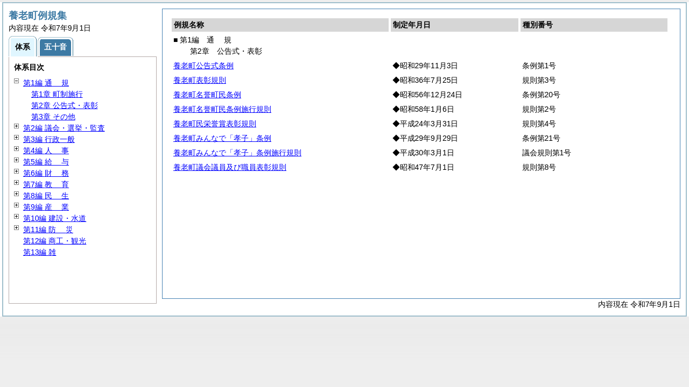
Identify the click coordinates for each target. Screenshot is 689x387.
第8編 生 (46, 195)
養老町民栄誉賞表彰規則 (214, 123)
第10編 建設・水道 (54, 218)
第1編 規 (46, 82)
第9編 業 (46, 207)
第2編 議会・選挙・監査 (64, 128)
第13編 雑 (39, 252)
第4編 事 (46, 150)
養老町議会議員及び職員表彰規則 (229, 167)
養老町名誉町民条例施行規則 (222, 109)
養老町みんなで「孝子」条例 (222, 138)
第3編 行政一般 (49, 139)
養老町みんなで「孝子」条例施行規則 (237, 152)
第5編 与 (46, 161)
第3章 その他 (53, 116)
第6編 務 (46, 173)
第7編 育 (46, 184)
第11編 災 (48, 229)
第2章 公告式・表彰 (64, 105)
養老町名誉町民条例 (207, 94)
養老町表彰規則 (199, 80)
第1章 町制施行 (57, 94)
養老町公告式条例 (203, 65)
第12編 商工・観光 (54, 240)
